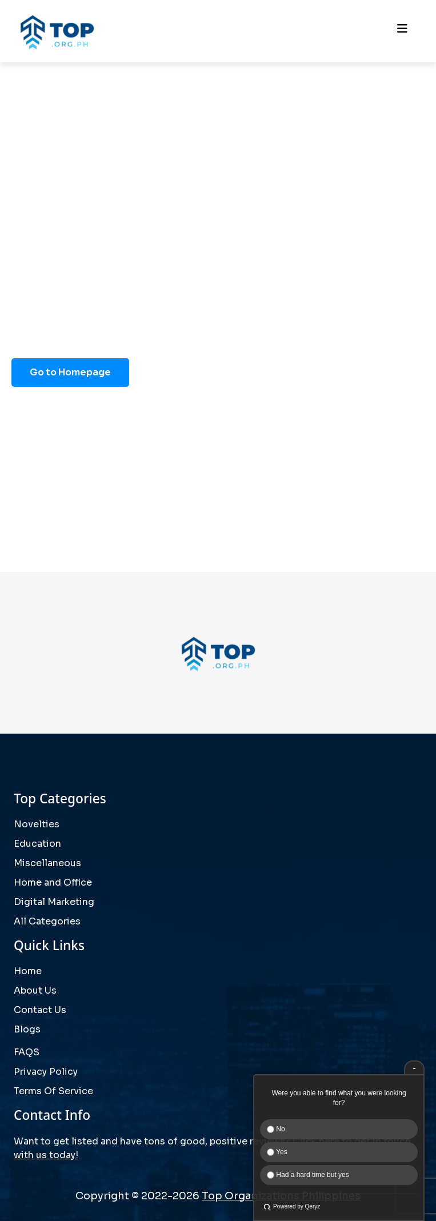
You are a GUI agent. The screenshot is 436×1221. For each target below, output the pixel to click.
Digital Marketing (54, 902)
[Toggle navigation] (402, 31)
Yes (277, 1152)
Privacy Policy (46, 1072)
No (276, 1129)
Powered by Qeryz (296, 1206)
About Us (35, 990)
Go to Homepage (70, 372)
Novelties (36, 824)
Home (28, 971)
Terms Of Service (53, 1091)
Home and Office (53, 882)
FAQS (26, 1052)
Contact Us (40, 1010)
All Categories (47, 921)
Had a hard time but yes (308, 1175)
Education (37, 844)
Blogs (27, 1029)
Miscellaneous (47, 863)
